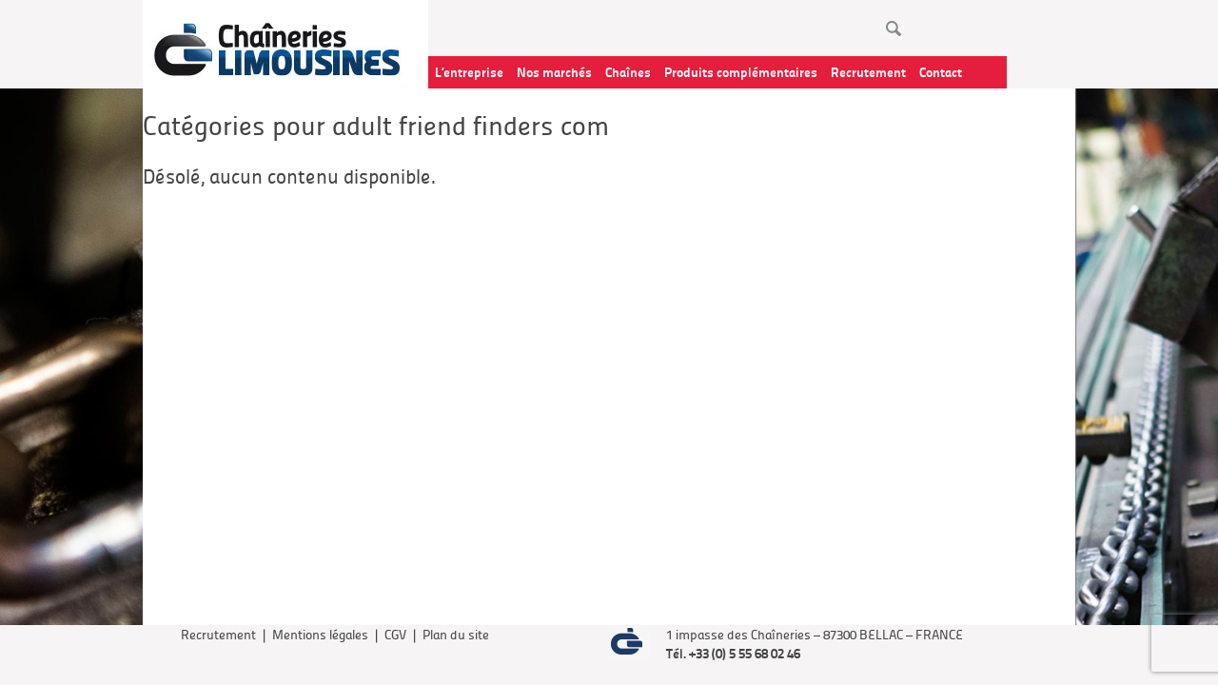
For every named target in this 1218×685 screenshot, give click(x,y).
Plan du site (455, 634)
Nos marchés (554, 71)
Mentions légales (320, 634)
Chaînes (628, 71)
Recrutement (868, 71)
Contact (940, 71)
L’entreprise (469, 71)
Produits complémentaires (740, 71)
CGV (395, 634)
